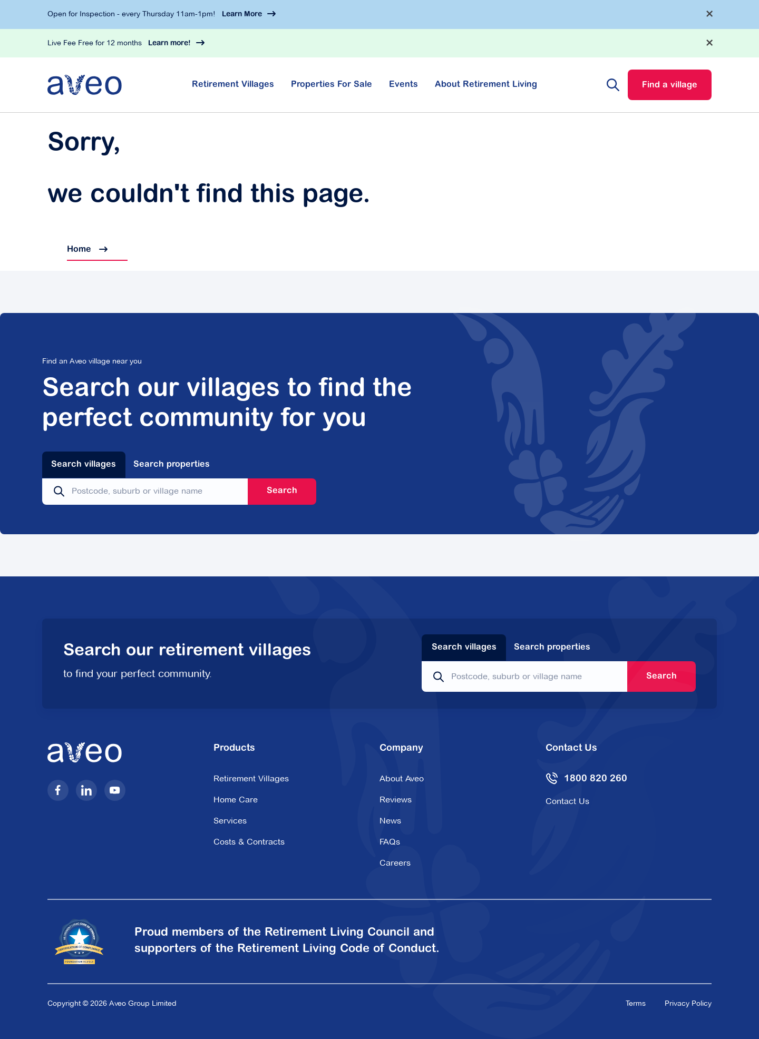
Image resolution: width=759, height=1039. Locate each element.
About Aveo (402, 778)
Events (403, 85)
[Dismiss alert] (709, 13)
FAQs (390, 842)
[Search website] (613, 85)
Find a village (669, 85)
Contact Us (567, 801)
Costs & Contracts (249, 842)
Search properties (171, 464)
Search (282, 491)
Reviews (396, 800)
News (390, 821)
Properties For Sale (331, 85)
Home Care (235, 800)
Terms (636, 1003)
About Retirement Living (486, 85)
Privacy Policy (688, 1003)
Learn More (242, 14)
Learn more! (169, 43)
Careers (395, 863)
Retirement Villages (233, 85)
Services (230, 821)
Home (77, 250)
